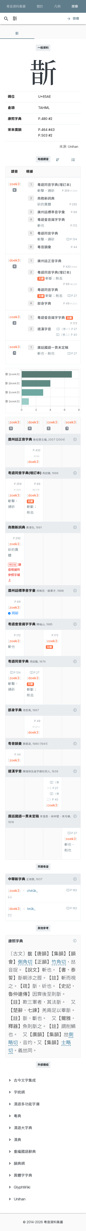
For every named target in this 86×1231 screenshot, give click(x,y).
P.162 (73, 890)
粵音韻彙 (44, 247)
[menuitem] (43, 1080)
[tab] (17, 33)
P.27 (74, 295)
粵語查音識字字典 (51, 220)
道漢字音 (44, 329)
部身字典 (44, 303)
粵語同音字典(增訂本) (54, 185)
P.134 (73, 239)
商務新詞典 (46, 198)
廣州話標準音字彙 (51, 212)
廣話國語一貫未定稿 (52, 348)
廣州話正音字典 (49, 261)
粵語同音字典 (47, 233)
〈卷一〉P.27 (68, 329)
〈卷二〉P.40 (68, 334)
